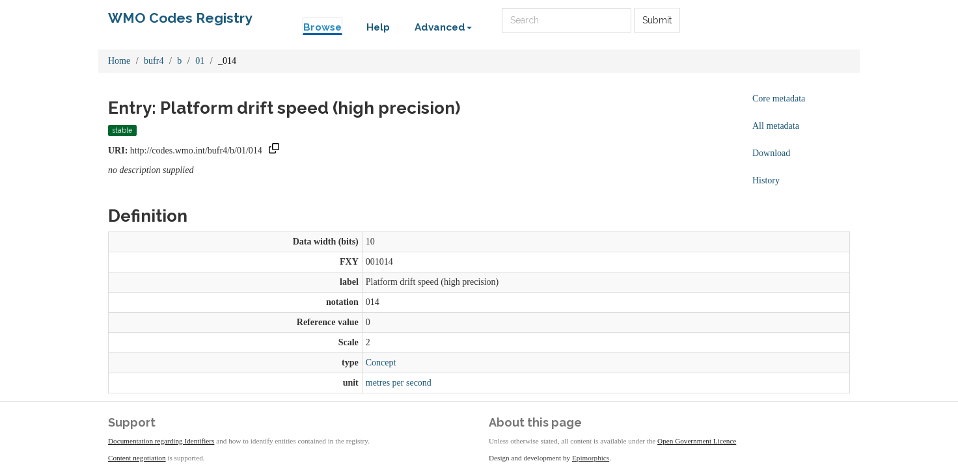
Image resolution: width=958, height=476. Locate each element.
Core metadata (778, 98)
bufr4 (153, 61)
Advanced (443, 27)
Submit (657, 20)
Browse (322, 27)
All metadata (775, 126)
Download (771, 153)
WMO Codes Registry (180, 18)
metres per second (398, 383)
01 (199, 61)
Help (378, 27)
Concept (381, 362)
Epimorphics (590, 458)
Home (119, 61)
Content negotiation (137, 458)
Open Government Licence (696, 441)
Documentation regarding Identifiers (161, 441)
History (766, 180)
